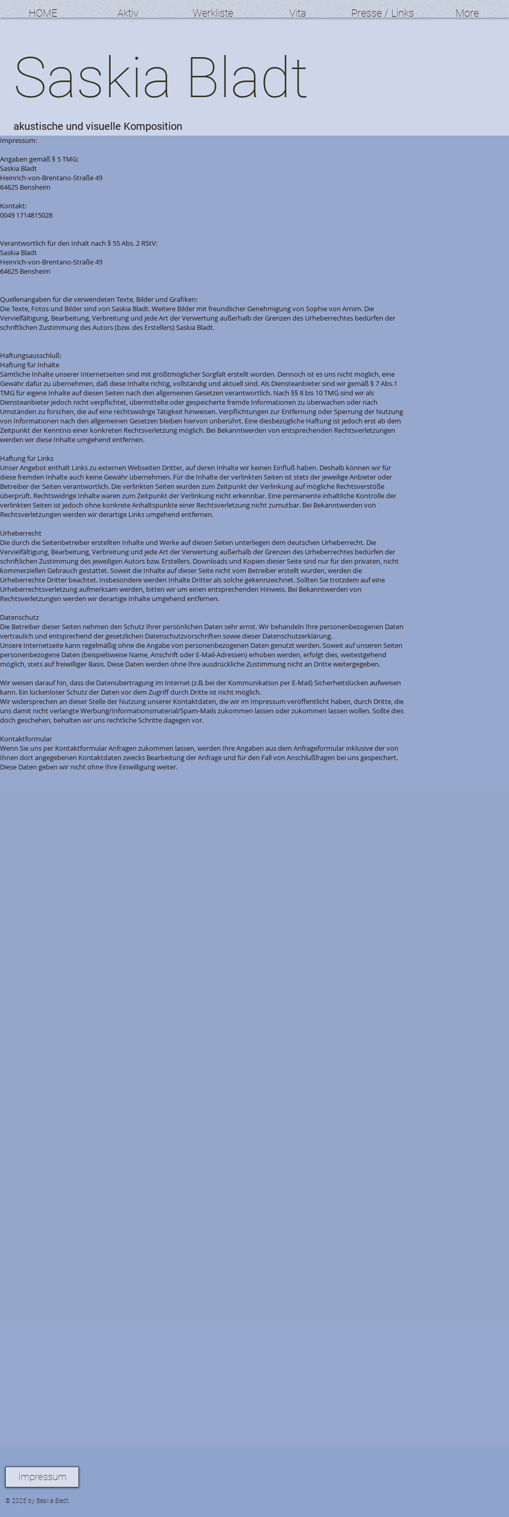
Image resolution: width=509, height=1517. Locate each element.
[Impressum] (42, 1477)
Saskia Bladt (161, 78)
